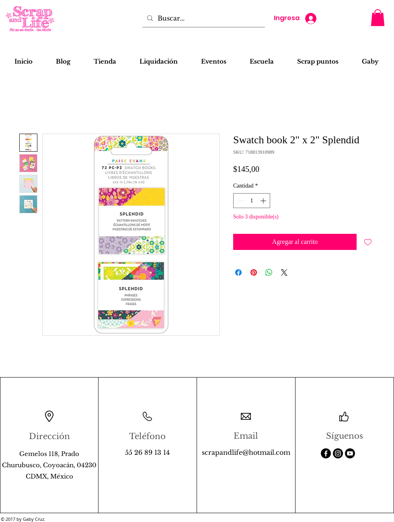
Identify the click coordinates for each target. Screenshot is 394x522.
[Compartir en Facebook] (238, 272)
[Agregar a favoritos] (368, 242)
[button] (378, 17)
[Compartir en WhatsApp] (269, 272)
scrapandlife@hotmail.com (246, 452)
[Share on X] (284, 272)
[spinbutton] (251, 201)
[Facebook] (326, 453)
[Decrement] (239, 201)
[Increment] (264, 201)
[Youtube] (350, 453)
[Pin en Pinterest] (254, 272)
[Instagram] (338, 453)
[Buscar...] (203, 18)
